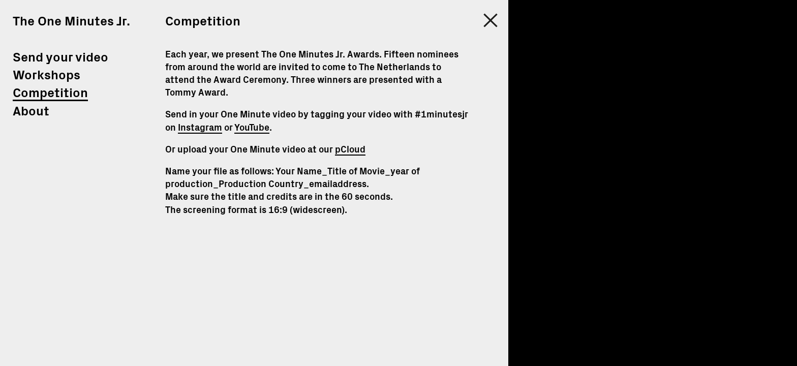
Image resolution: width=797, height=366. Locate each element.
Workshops (46, 75)
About (31, 111)
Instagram (200, 128)
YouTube (251, 128)
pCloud (350, 150)
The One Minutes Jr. (71, 21)
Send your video (60, 57)
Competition (50, 93)
